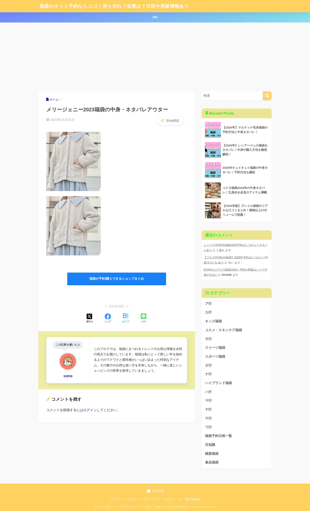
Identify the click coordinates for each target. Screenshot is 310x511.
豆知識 (210, 445)
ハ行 (208, 392)
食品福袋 (211, 462)
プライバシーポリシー (125, 499)
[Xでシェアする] (89, 318)
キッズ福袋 (213, 321)
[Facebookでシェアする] (107, 318)
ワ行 (208, 427)
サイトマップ (152, 499)
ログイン (90, 410)
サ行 (208, 339)
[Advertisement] (155, 57)
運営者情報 (192, 499)
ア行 (208, 304)
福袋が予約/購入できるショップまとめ (116, 278)
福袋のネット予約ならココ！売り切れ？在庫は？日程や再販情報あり (114, 6)
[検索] (267, 95)
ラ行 (208, 418)
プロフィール (173, 499)
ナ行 (208, 374)
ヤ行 (208, 409)
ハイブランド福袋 (218, 383)
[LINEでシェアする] (143, 318)
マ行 (208, 400)
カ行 (208, 312)
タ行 (208, 365)
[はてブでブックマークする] (125, 318)
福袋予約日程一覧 (218, 436)
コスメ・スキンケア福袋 (223, 330)
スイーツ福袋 (215, 348)
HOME (155, 490)
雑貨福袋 (211, 454)
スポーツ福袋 (215, 356)
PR (155, 17)
